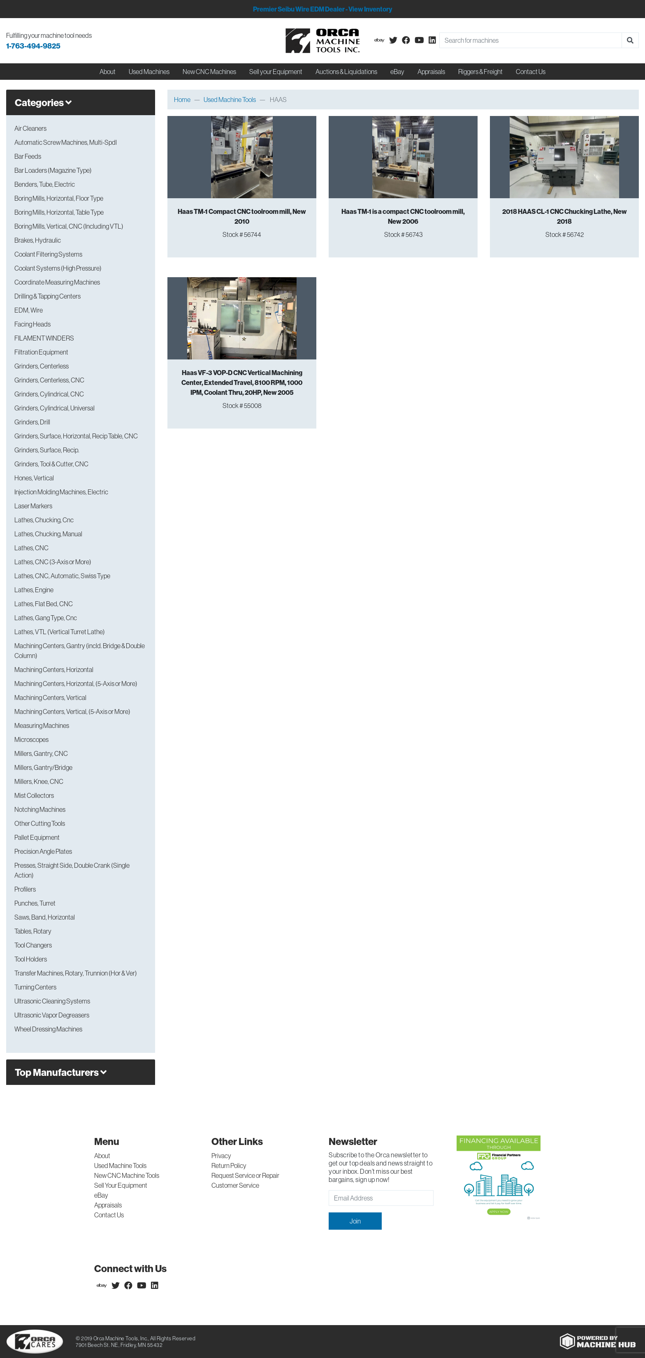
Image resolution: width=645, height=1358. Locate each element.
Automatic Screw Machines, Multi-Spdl (65, 142)
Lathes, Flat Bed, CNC (43, 604)
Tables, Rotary (32, 931)
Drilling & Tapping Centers (47, 296)
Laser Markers (33, 506)
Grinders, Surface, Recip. (46, 450)
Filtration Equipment (41, 352)
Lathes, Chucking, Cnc (44, 520)
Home (182, 99)
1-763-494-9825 (33, 46)
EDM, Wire (28, 310)
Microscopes (31, 739)
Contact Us (530, 71)
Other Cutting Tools (39, 823)
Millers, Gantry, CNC (41, 753)
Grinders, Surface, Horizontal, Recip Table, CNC (76, 436)
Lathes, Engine (33, 590)
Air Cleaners (30, 128)
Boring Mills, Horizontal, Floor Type (58, 198)
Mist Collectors (34, 795)
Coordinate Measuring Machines (57, 282)
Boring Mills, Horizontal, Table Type (59, 212)
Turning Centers (35, 987)
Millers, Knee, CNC (38, 781)
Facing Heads (32, 324)
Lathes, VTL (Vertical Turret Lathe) (59, 632)
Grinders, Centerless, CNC (49, 380)
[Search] (530, 40)
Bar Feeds (27, 156)
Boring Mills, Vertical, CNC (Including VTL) (68, 226)
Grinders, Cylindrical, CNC (49, 394)
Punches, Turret (35, 903)
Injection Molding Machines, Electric (61, 492)
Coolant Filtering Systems (48, 254)
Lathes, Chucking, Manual (48, 534)
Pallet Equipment (37, 837)
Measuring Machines (41, 725)
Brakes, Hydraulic (37, 240)
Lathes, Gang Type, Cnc (45, 618)
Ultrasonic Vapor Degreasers (51, 1015)
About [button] (108, 71)
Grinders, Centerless (41, 366)
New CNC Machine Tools (126, 1175)
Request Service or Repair (245, 1175)
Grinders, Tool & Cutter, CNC (51, 464)
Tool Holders (30, 959)
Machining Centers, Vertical (50, 697)
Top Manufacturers (61, 1072)
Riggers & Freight (480, 71)
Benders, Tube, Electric (44, 184)
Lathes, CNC (31, 548)
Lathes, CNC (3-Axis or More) (52, 562)
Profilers (25, 889)
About (102, 1156)
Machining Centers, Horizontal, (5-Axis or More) (75, 683)
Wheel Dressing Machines (48, 1029)
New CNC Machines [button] (209, 71)
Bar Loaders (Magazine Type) (53, 170)
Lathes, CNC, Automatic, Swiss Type (62, 576)
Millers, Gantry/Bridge (43, 767)
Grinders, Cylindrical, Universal (54, 408)
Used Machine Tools (230, 99)
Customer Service (235, 1185)
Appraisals (108, 1205)
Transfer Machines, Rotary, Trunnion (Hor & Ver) (75, 973)
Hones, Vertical (34, 478)
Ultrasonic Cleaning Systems (52, 1001)
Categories (43, 102)
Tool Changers (33, 945)
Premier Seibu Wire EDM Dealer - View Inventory (322, 9)
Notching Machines (39, 809)
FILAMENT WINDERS (44, 338)
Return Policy (228, 1165)
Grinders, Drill (32, 422)
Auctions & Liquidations (346, 71)
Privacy (221, 1156)
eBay (397, 71)
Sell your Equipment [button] (275, 71)
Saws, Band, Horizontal (44, 917)
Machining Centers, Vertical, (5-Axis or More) (72, 711)
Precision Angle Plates (43, 851)
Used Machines (149, 71)
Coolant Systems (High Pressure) (58, 268)
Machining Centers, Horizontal (53, 669)
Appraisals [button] (431, 71)
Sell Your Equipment (120, 1185)
